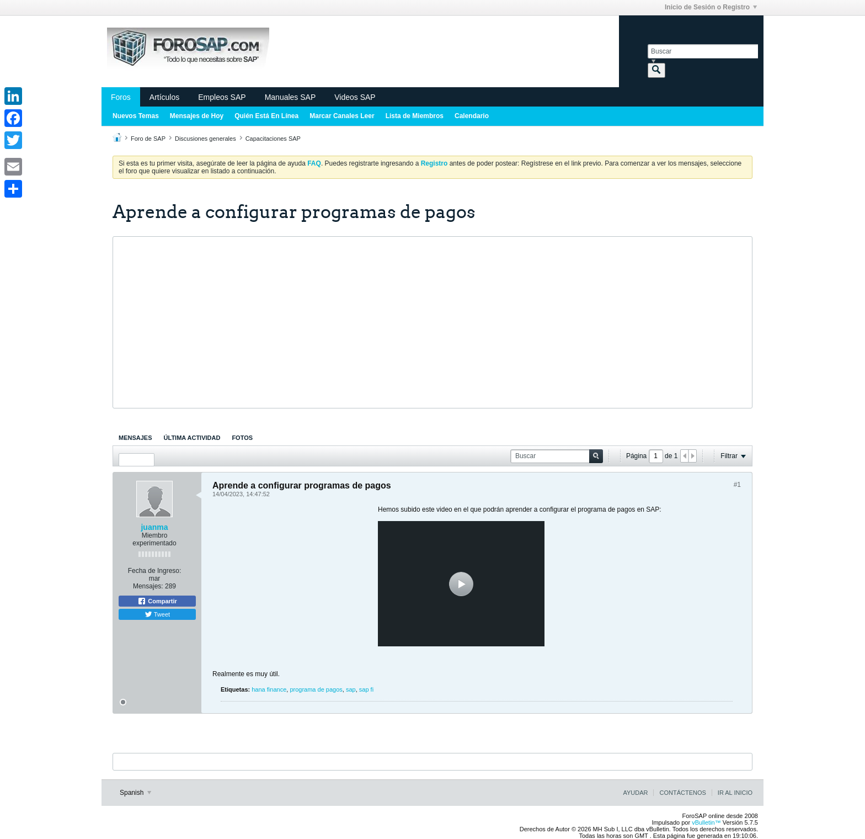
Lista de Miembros (415, 116)
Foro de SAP (148, 138)
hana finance (269, 689)
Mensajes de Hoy (196, 116)
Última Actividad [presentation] (192, 437)
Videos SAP (354, 97)
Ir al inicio (735, 792)
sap (351, 689)
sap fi (366, 689)
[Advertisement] (432, 322)
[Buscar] (703, 51)
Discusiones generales (205, 138)
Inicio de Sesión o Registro (711, 7)
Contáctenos (682, 792)
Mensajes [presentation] (135, 437)
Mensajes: (148, 586)
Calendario (472, 116)
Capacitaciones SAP (273, 138)
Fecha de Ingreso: (154, 571)
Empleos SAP (221, 97)
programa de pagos (316, 689)
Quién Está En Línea (266, 116)
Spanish (135, 792)
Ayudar (635, 792)
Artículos (164, 97)
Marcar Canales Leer (341, 116)
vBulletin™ (706, 822)
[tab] (135, 437)
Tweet (157, 614)
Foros (121, 97)
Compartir (157, 601)
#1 (737, 484)
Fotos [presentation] (242, 437)
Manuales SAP (290, 97)
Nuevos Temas (136, 116)
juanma (154, 527)
